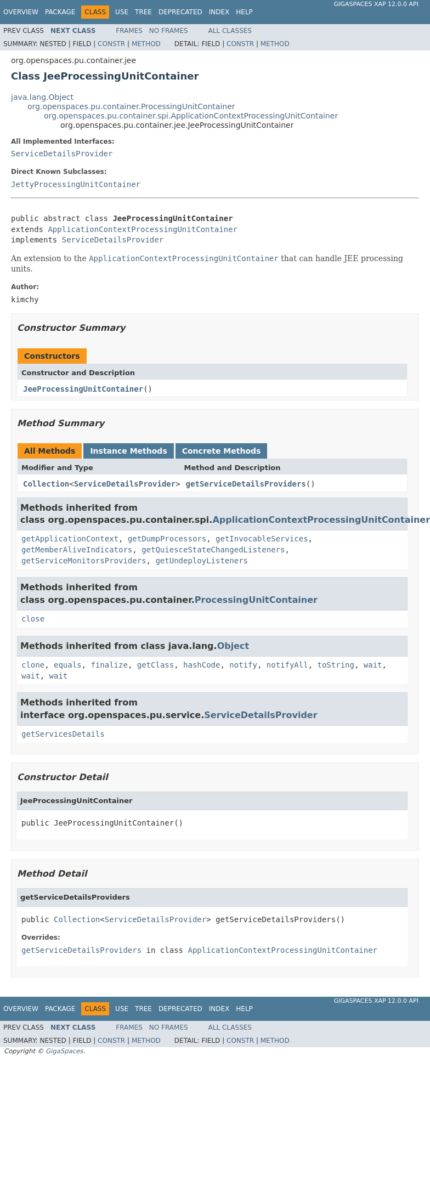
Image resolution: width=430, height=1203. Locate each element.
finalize (108, 664)
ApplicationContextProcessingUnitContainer (142, 229)
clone (32, 664)
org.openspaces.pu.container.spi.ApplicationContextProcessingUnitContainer (191, 115)
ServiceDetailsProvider (61, 153)
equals (68, 664)
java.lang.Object (42, 97)
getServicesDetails (63, 734)
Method (146, 44)
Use (121, 12)
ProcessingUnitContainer (256, 600)
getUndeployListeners (201, 560)
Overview (20, 12)
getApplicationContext (69, 538)
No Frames (168, 31)
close (32, 618)
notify (243, 664)
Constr (111, 44)
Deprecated (180, 12)
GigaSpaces (64, 1051)
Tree (143, 12)
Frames (129, 31)
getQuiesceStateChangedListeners (213, 549)
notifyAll (287, 664)
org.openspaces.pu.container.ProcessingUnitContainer (131, 106)
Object (233, 646)
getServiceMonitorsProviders (83, 560)
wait (373, 664)
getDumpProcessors (167, 538)
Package (60, 12)
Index (219, 12)
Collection (46, 483)
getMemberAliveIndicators (76, 549)
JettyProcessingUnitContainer (75, 184)
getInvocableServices (262, 538)
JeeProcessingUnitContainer (83, 389)
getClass (155, 664)
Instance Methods (128, 451)
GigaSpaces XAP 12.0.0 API (376, 4)
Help (244, 12)
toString (336, 664)
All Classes (230, 31)
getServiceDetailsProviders (246, 483)
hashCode (201, 664)
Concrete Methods (221, 451)
